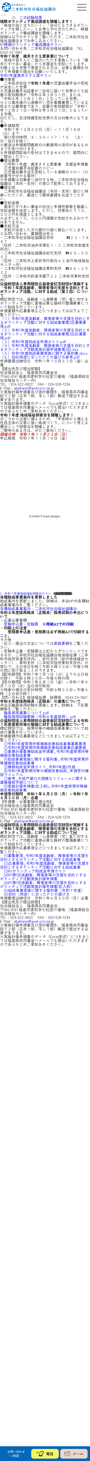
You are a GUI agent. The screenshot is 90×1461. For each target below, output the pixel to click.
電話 (45, 1453)
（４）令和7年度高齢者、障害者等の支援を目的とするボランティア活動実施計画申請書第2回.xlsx (45, 347)
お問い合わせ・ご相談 (16, 1453)
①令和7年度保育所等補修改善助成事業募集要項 (45, 743)
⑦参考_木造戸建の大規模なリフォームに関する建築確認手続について (43, 780)
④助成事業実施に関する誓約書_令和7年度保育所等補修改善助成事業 (44, 761)
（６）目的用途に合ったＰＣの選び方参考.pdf (40, 357)
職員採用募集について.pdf (26, 713)
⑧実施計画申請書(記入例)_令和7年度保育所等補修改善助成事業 (43, 788)
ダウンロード (63, 593)
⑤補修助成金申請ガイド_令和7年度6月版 (39, 767)
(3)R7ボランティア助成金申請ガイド (35, 871)
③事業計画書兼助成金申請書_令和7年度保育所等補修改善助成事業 (44, 753)
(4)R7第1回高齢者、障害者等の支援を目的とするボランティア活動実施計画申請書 (43, 876)
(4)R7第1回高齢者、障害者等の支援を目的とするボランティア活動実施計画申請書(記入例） (43, 884)
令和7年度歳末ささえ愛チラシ (26, 75)
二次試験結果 (30, 17)
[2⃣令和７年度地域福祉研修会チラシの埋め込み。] (45, 516)
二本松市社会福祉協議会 (33, 7)
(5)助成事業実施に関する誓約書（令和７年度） (44, 890)
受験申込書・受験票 (39, 624)
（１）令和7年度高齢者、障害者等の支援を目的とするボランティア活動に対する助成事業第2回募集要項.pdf (45, 322)
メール (74, 1453)
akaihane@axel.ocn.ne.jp (34, 388)
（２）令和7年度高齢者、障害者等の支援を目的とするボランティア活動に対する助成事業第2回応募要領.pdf (45, 334)
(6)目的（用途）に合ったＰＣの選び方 (37, 894)
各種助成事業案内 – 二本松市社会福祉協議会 (38, 608)
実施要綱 (61, 643)
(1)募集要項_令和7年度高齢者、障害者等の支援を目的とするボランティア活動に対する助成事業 (44, 857)
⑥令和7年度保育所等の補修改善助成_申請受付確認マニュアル (44, 772)
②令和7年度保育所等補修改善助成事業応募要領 (45, 747)
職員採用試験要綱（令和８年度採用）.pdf (40, 716)
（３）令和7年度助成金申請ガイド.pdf (33, 341)
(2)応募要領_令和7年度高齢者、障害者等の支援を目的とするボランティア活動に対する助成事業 (44, 865)
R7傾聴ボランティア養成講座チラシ (31, 44)
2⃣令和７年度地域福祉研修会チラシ (25, 593)
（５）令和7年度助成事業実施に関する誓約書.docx (44, 353)
